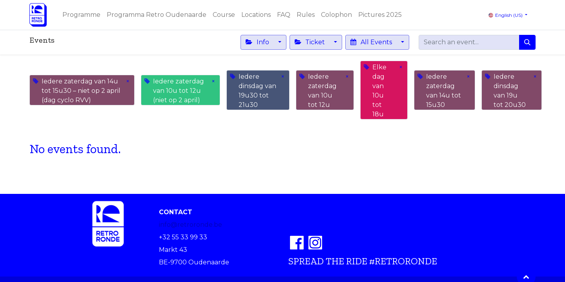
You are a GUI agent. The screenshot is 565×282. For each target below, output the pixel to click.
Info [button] (258, 42)
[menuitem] (81, 15)
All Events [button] (371, 42)
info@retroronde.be (190, 224)
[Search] (527, 42)
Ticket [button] (310, 42)
